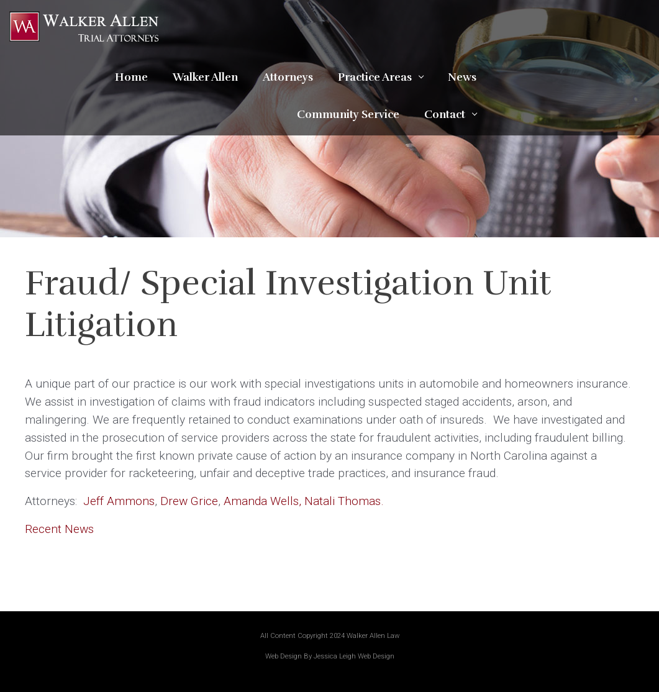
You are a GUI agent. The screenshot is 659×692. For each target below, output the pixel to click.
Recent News (59, 529)
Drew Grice (189, 501)
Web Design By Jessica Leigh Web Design (329, 656)
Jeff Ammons (119, 501)
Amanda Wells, (262, 501)
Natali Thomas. (344, 501)
